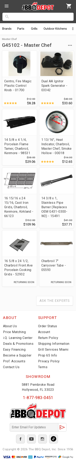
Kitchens (55, 28)
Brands (7, 28)
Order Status (47, 326)
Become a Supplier (17, 355)
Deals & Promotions (18, 344)
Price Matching (14, 332)
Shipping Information (54, 344)
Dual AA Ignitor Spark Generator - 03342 (54, 85)
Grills (34, 28)
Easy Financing (14, 349)
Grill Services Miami (53, 349)
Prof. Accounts (14, 361)
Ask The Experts (55, 301)
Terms (43, 367)
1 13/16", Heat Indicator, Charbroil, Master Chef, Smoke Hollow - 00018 (56, 146)
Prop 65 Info (47, 355)
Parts (20, 28)
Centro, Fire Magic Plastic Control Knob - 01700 (17, 85)
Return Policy (48, 338)
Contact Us (11, 367)
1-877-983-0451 (38, 397)
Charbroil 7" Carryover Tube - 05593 (53, 265)
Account (44, 332)
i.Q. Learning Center (17, 338)
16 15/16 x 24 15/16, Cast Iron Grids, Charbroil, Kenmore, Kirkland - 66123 (18, 207)
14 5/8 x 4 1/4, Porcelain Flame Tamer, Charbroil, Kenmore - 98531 (17, 146)
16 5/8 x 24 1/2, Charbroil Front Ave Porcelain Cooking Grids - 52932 (18, 267)
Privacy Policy (49, 361)
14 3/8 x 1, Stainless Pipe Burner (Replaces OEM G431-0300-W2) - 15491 (54, 207)
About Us (10, 326)
